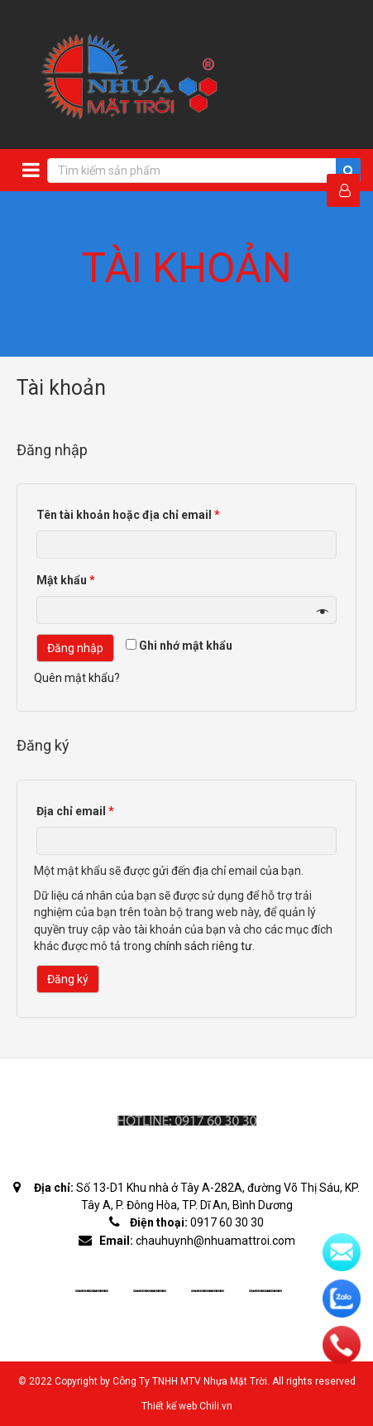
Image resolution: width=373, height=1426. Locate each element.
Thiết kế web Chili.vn (186, 1406)
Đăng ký (67, 979)
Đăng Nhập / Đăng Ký (349, 190)
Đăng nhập (75, 648)
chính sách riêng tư (203, 946)
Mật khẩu (65, 580)
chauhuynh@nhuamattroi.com (215, 1240)
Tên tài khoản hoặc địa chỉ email (128, 514)
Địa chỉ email (75, 811)
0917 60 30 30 (227, 1222)
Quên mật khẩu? (77, 677)
